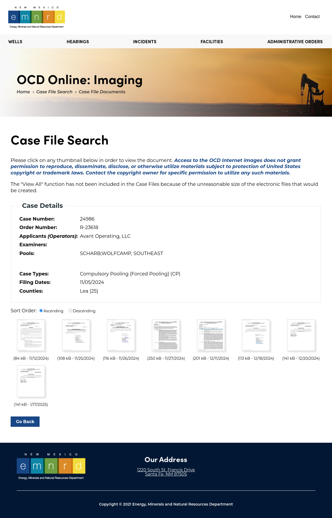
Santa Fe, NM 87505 (166, 474)
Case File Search (54, 91)
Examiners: (33, 245)
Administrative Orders (295, 41)
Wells (15, 41)
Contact (312, 16)
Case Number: (36, 219)
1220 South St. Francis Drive (166, 469)
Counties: (31, 291)
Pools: (26, 253)
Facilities (212, 41)
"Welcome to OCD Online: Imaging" (36, 17)
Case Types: (34, 274)
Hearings (78, 41)
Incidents (144, 41)
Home (295, 16)
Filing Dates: (34, 282)
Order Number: (38, 227)
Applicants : (48, 236)
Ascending (53, 311)
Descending (84, 311)
